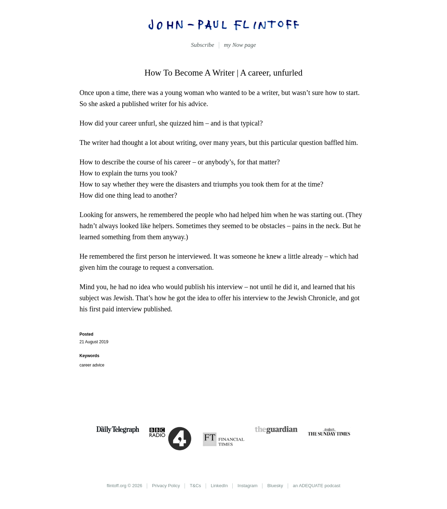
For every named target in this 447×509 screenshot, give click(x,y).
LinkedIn (219, 485)
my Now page (240, 45)
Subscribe (202, 45)
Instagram (248, 485)
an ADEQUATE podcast (316, 485)
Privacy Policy (166, 485)
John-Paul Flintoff (223, 24)
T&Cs (195, 485)
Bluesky (275, 485)
